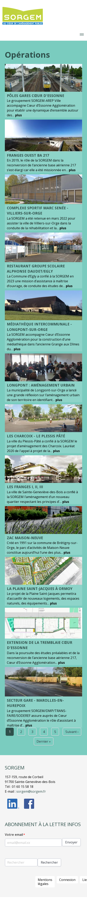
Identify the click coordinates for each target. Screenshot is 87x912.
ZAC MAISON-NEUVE (25, 537)
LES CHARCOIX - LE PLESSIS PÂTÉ (36, 436)
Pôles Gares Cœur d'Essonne (35, 95)
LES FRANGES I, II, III (25, 486)
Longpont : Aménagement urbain (41, 385)
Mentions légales (45, 882)
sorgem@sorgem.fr (31, 791)
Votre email (14, 834)
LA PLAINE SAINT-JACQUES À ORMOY (39, 588)
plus (18, 115)
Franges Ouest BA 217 (28, 155)
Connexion (67, 880)
